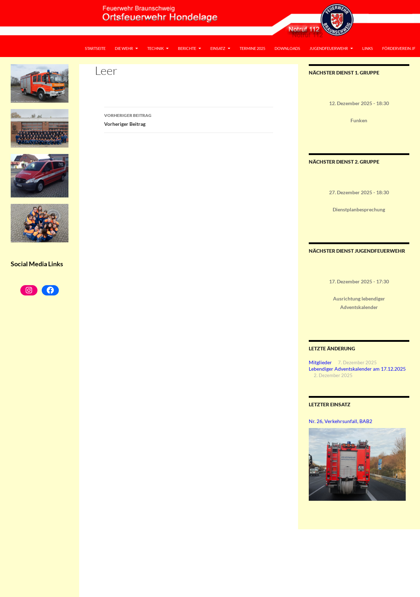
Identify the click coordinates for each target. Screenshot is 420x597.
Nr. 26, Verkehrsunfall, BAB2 (340, 421)
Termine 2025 (252, 48)
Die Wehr (124, 48)
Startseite (95, 48)
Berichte (187, 48)
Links (367, 48)
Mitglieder (320, 362)
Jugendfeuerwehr (328, 48)
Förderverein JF (398, 48)
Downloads (287, 48)
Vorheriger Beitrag (188, 119)
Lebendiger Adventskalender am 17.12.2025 (357, 369)
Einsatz (217, 48)
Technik (155, 48)
